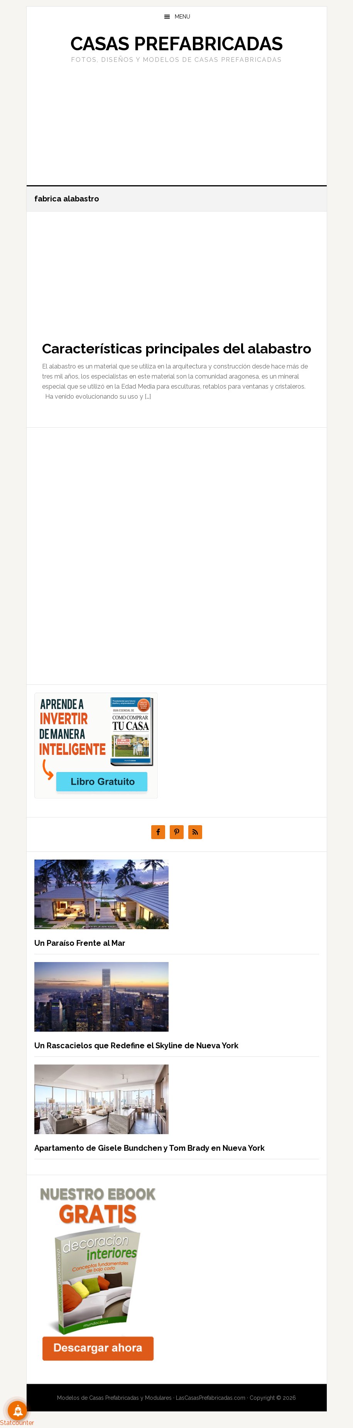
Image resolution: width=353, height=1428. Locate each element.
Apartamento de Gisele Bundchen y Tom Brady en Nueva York (149, 1148)
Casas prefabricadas (177, 44)
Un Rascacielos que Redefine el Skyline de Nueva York (136, 1045)
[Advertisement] (177, 123)
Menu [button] (182, 17)
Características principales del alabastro (176, 348)
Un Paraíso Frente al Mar (79, 943)
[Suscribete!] (17, 1410)
